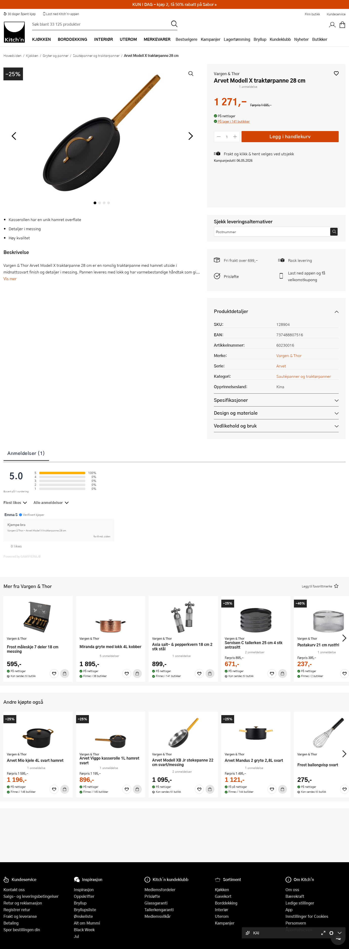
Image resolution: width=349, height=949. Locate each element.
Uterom (222, 916)
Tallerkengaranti (159, 909)
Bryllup (260, 39)
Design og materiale (236, 412)
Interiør (221, 909)
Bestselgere (186, 39)
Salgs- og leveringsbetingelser (31, 896)
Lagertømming (237, 39)
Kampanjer (210, 39)
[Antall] (227, 136)
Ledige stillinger (300, 903)
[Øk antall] (235, 136)
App (289, 909)
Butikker (319, 39)
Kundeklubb (280, 39)
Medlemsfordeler (159, 889)
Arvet (281, 366)
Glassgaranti (155, 903)
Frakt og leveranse (20, 916)
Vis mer (10, 278)
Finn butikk (312, 14)
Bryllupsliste (85, 909)
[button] (336, 73)
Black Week (84, 929)
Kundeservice (336, 14)
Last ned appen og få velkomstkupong (306, 276)
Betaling (11, 923)
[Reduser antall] (218, 136)
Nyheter (301, 39)
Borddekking (226, 903)
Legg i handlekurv (290, 136)
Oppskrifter (84, 896)
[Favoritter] (54, 673)
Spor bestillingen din (21, 929)
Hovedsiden (12, 55)
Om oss (292, 889)
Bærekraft (295, 896)
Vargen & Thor (227, 73)
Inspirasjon (84, 889)
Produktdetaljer (231, 311)
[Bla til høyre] (189, 136)
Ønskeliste (83, 916)
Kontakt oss (14, 889)
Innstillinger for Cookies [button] (307, 916)
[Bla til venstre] (13, 136)
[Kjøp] (64, 673)
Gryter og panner (55, 55)
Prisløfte (231, 276)
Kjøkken (32, 55)
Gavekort (223, 896)
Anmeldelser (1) (26, 453)
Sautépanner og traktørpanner (96, 55)
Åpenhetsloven (299, 929)
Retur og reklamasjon (22, 903)
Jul (76, 936)
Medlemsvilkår (157, 916)
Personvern (296, 923)
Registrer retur (16, 909)
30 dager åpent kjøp (19, 14)
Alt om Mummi (87, 923)
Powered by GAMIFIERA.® (22, 556)
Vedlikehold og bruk (235, 425)
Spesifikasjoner (231, 400)
